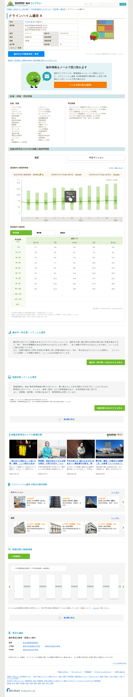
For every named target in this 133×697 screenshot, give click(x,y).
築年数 (39, 233)
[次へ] (123, 502)
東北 (13, 683)
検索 (124, 4)
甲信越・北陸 (24, 683)
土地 (120, 676)
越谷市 (63, 9)
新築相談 (40, 681)
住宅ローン (58, 681)
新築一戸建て (104, 676)
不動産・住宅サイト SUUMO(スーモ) (19, 676)
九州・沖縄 (49, 683)
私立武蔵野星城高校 (30, 643)
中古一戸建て (114, 676)
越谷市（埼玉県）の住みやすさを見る (105, 362)
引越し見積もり (49, 681)
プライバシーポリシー (103, 672)
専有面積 (16, 233)
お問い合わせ (120, 672)
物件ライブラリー (69, 681)
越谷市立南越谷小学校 (31, 646)
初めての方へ (63, 672)
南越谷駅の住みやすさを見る (109, 408)
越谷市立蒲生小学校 (52, 646)
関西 (35, 683)
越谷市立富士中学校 (30, 650)
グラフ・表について (116, 168)
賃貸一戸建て (62, 676)
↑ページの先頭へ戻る (119, 663)
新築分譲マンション (81, 676)
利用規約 (88, 672)
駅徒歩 (62, 233)
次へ (123, 587)
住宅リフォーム (19, 681)
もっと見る (115, 492)
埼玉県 (55, 9)
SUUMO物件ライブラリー (41, 9)
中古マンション (94, 676)
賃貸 (34, 676)
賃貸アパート (53, 676)
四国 (39, 683)
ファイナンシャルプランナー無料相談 (88, 681)
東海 (31, 683)
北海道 (9, 683)
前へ (10, 587)
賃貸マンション (42, 676)
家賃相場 (71, 676)
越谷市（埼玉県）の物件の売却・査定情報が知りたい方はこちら (32, 60)
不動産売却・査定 (30, 681)
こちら (95, 608)
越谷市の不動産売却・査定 (26, 54)
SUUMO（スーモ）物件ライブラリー (24, 3)
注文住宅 (9, 681)
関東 (17, 683)
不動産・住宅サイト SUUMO (18, 9)
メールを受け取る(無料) (80, 85)
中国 (43, 683)
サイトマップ (77, 672)
